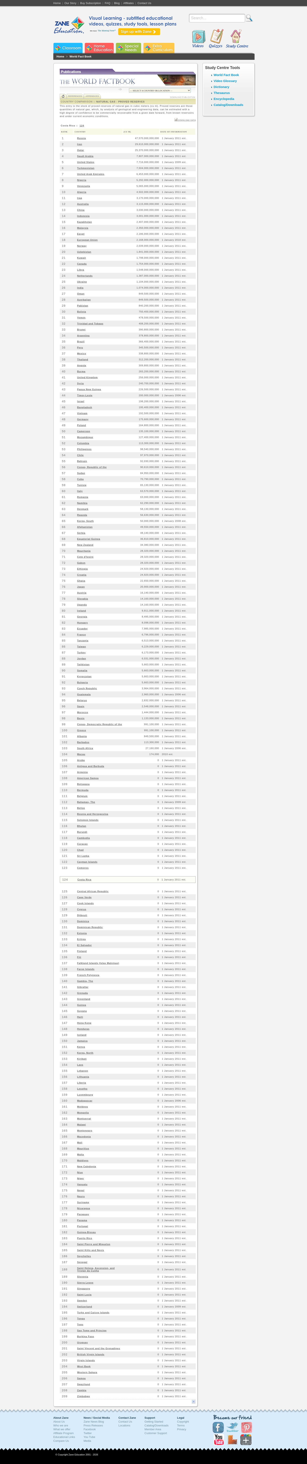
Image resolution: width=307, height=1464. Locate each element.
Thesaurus (222, 93)
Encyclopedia (224, 99)
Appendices (92, 96)
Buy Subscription (90, 3)
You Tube (89, 1437)
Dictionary (221, 87)
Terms (181, 1425)
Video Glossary (225, 81)
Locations (124, 1425)
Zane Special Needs (128, 48)
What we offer (61, 1429)
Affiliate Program (63, 1433)
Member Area (153, 1429)
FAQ (107, 3)
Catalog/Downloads (228, 105)
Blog (117, 3)
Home (57, 3)
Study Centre (237, 39)
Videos (199, 39)
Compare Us (61, 1440)
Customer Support (156, 1433)
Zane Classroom (68, 48)
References (75, 96)
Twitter (88, 1433)
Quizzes (216, 39)
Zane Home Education (99, 48)
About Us (59, 1421)
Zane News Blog (94, 1421)
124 (82, 125)
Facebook (90, 1429)
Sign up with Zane (139, 31)
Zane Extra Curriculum (158, 48)
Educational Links (64, 1437)
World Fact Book (80, 56)
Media (87, 1440)
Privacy (181, 1429)
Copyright (183, 1421)
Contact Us (144, 3)
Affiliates (128, 3)
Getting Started (154, 1421)
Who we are (60, 1425)
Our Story (71, 3)
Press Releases (93, 1425)
